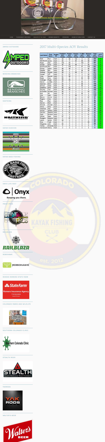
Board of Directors (78, 37)
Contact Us (91, 37)
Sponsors (66, 37)
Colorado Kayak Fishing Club (52, 18)
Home (11, 37)
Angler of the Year (40, 37)
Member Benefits (54, 37)
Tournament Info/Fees (23, 37)
